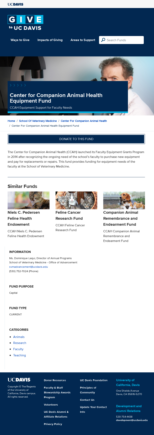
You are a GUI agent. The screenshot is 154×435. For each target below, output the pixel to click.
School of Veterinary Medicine (38, 121)
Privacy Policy (53, 424)
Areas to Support (83, 40)
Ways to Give (20, 40)
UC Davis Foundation (93, 380)
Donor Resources (55, 380)
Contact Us (87, 400)
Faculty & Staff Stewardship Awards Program (57, 392)
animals (18, 337)
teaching (19, 355)
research (19, 343)
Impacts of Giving (50, 40)
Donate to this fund (76, 139)
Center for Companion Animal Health (84, 121)
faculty (18, 349)
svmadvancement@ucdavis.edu (28, 267)
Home (11, 121)
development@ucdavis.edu (132, 420)
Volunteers (51, 405)
